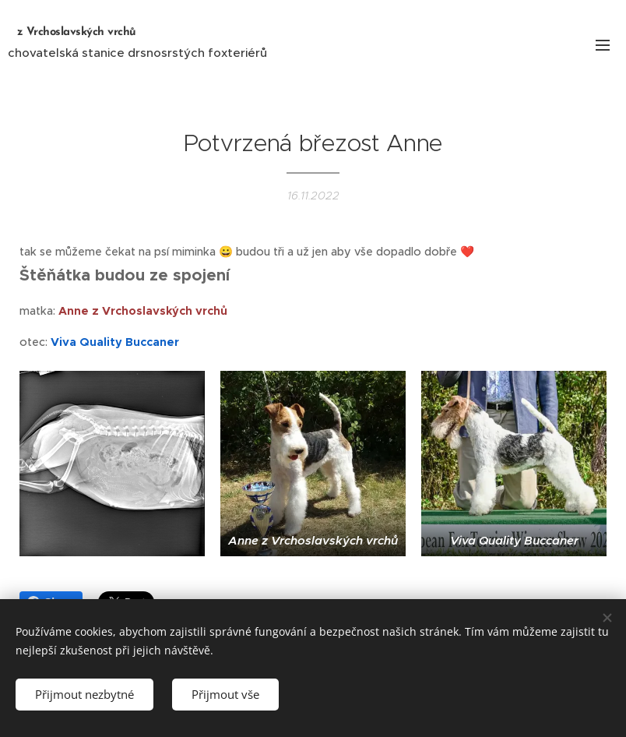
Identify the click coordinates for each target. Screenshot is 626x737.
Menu (603, 45)
